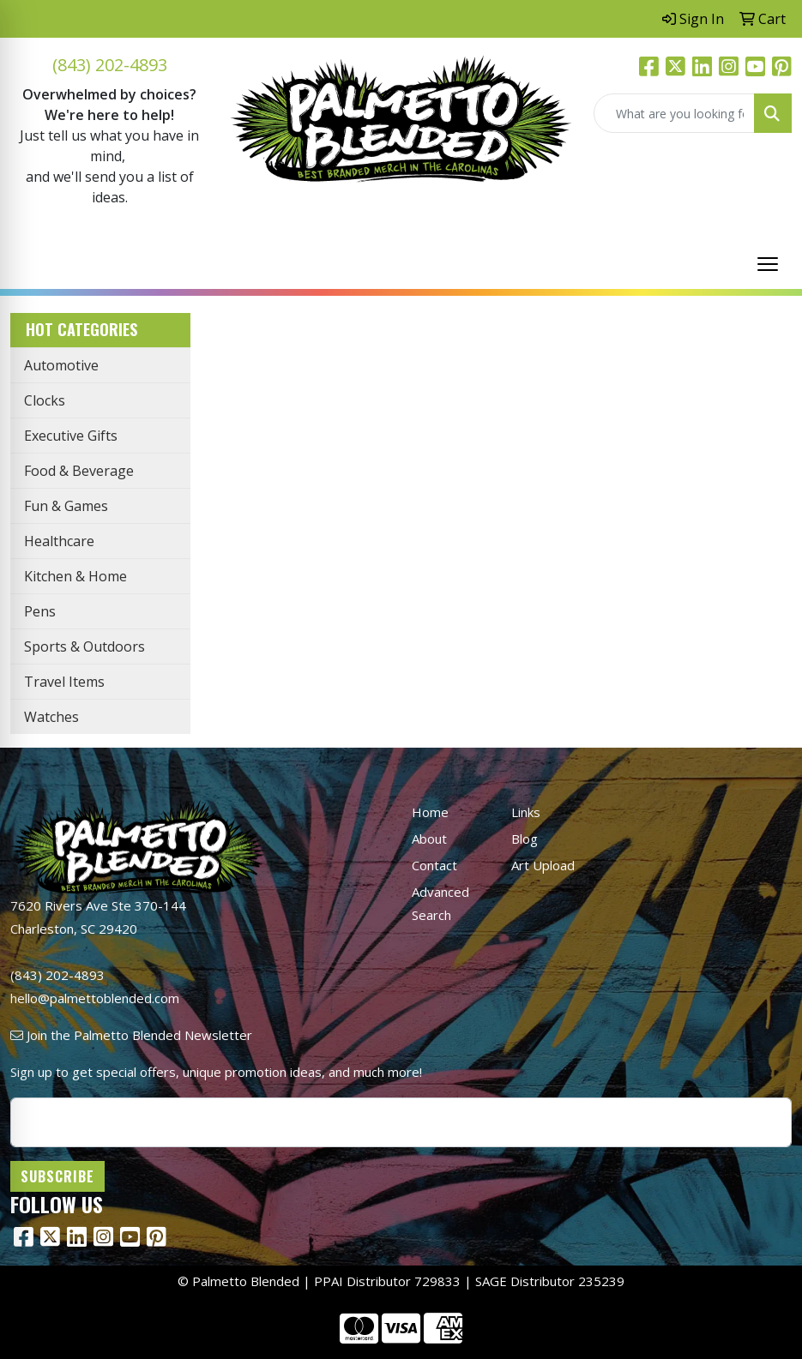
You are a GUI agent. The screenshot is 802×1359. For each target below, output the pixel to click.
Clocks (44, 400)
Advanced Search (440, 903)
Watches (51, 716)
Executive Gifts (71, 435)
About (429, 838)
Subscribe (57, 1176)
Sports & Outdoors (84, 646)
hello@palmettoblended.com (94, 998)
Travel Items (64, 681)
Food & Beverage (79, 470)
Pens (40, 611)
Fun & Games (66, 505)
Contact (434, 865)
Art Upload (543, 865)
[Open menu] (768, 264)
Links (525, 812)
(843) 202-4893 (109, 64)
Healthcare (59, 541)
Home (430, 812)
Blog (524, 838)
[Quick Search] (675, 113)
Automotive (61, 365)
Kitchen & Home (75, 576)
